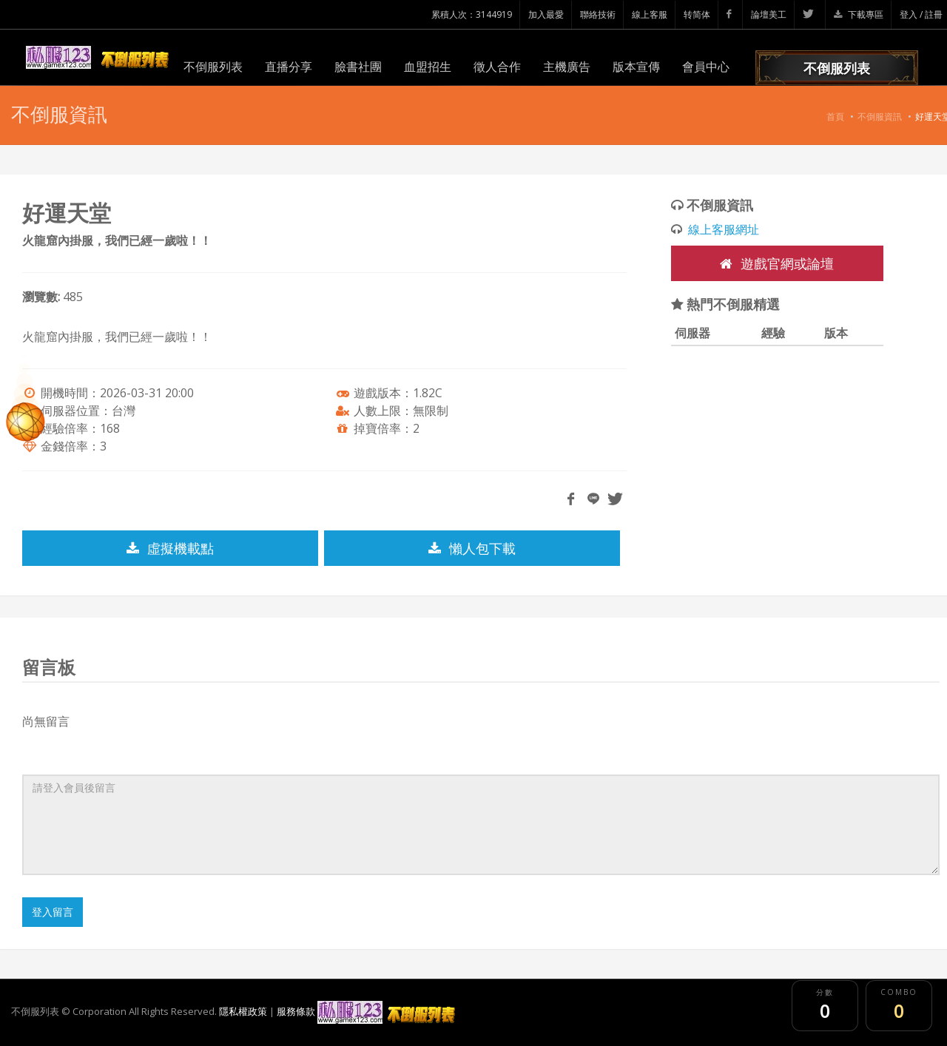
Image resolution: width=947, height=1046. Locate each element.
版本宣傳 (636, 66)
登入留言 (52, 912)
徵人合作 (497, 66)
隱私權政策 (243, 1011)
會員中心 (705, 66)
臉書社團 (358, 66)
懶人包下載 (472, 548)
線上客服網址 (723, 229)
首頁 (835, 116)
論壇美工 (768, 14)
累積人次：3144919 (471, 14)
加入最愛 (546, 14)
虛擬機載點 (170, 548)
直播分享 (288, 66)
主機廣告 (566, 66)
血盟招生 (427, 66)
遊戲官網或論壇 (777, 263)
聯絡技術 (598, 14)
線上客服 (649, 14)
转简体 (697, 14)
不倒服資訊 (879, 116)
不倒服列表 (213, 66)
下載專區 (858, 14)
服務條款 (296, 1011)
